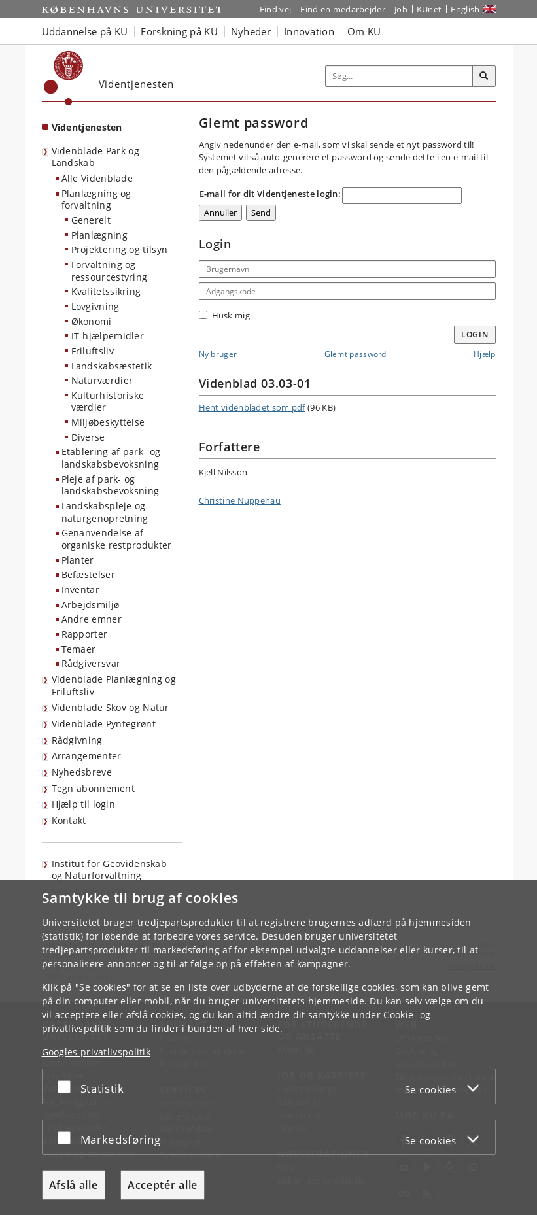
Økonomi (91, 321)
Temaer (78, 649)
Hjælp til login (84, 804)
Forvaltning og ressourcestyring (109, 270)
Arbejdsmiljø (90, 604)
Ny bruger (218, 354)
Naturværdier (102, 380)
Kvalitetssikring (106, 291)
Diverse (88, 437)
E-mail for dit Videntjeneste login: (270, 193)
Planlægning (99, 235)
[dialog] (268, 1047)
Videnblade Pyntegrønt (104, 723)
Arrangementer (87, 755)
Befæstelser (88, 574)
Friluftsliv (92, 351)
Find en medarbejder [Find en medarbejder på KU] (342, 9)
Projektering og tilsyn (119, 249)
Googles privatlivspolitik (96, 1052)
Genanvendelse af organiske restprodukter (116, 538)
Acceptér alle (163, 1185)
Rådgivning (77, 740)
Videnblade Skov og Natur (110, 707)
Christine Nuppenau (240, 500)
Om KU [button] (364, 31)
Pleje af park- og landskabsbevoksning (110, 485)
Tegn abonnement (93, 788)
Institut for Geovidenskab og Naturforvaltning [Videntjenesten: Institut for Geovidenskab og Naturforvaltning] (109, 869)
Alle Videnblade (97, 178)
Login (475, 334)
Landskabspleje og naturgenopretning (104, 512)
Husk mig (224, 315)
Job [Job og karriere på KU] (400, 9)
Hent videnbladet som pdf (252, 407)
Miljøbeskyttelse (108, 422)
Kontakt (69, 820)
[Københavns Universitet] (64, 78)
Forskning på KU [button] (179, 31)
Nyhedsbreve (82, 772)
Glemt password (355, 354)
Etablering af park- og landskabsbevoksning (111, 457)
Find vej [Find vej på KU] (275, 9)
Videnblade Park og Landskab (95, 157)
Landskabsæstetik (111, 366)
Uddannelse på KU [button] (85, 31)
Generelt (91, 220)
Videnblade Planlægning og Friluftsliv (114, 685)
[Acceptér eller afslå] (67, 1086)
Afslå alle (73, 1185)
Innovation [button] (309, 31)
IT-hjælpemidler (108, 336)
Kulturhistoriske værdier (108, 401)
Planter (77, 560)
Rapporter (84, 634)
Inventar (80, 589)
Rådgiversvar (91, 663)
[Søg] (484, 76)
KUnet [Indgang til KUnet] (429, 9)
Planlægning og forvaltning (96, 199)
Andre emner (91, 619)
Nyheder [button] (251, 31)
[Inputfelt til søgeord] (399, 76)
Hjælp (485, 354)
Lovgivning (95, 306)
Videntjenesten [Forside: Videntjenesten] (87, 127)
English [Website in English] (465, 9)
